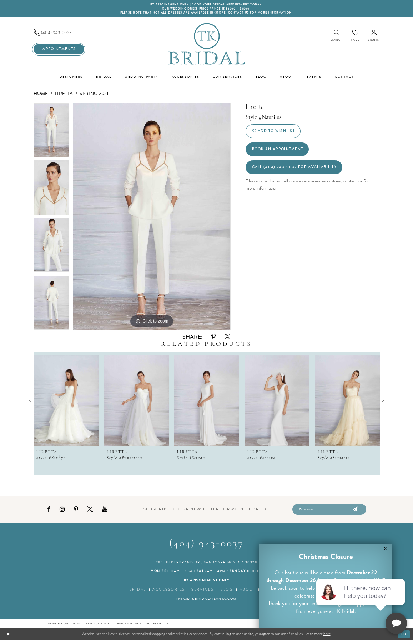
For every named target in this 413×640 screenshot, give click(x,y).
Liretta (64, 93)
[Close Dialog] (8, 634)
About (248, 589)
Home (41, 93)
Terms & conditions (64, 623)
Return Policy (129, 623)
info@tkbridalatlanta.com (206, 598)
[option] (52, 132)
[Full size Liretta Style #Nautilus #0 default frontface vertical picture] (151, 216)
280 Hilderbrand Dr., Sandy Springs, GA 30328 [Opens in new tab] (206, 562)
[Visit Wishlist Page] (355, 35)
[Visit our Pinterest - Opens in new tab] (76, 509)
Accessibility (157, 623)
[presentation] (66, 400)
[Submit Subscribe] (354, 509)
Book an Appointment (277, 149)
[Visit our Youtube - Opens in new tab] (104, 509)
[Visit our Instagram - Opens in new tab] (62, 509)
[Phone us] (59, 32)
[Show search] (336, 36)
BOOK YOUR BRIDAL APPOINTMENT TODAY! (227, 4)
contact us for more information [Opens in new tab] (260, 13)
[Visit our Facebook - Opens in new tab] (49, 509)
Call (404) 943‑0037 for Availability (294, 167)
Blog (226, 589)
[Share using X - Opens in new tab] (227, 336)
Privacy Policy (99, 623)
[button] (374, 36)
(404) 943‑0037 (206, 544)
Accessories (168, 589)
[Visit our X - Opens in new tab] (90, 509)
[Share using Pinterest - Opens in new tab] (213, 336)
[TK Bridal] (206, 44)
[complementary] (361, 600)
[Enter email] (329, 509)
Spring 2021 (94, 93)
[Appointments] (59, 49)
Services (202, 589)
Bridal (137, 589)
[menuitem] (59, 32)
